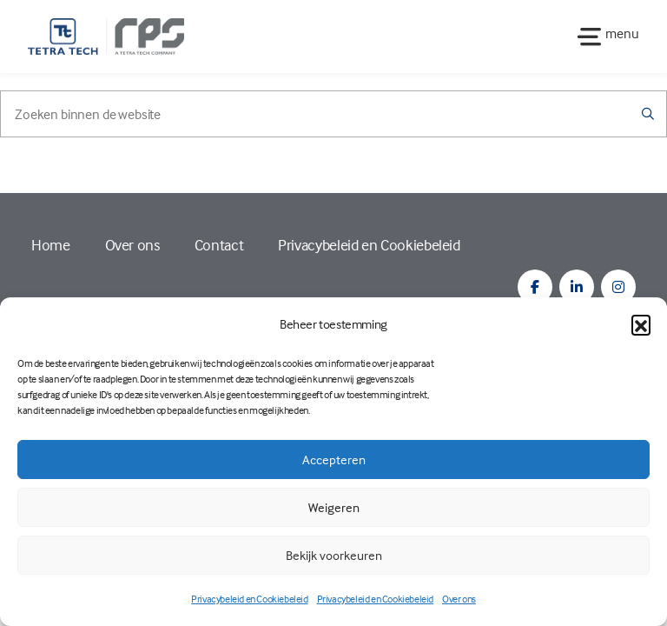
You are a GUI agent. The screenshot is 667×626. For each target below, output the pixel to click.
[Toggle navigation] (603, 36)
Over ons (459, 598)
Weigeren (334, 507)
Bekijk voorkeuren (334, 555)
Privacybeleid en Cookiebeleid (249, 598)
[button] (641, 324)
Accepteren (334, 459)
